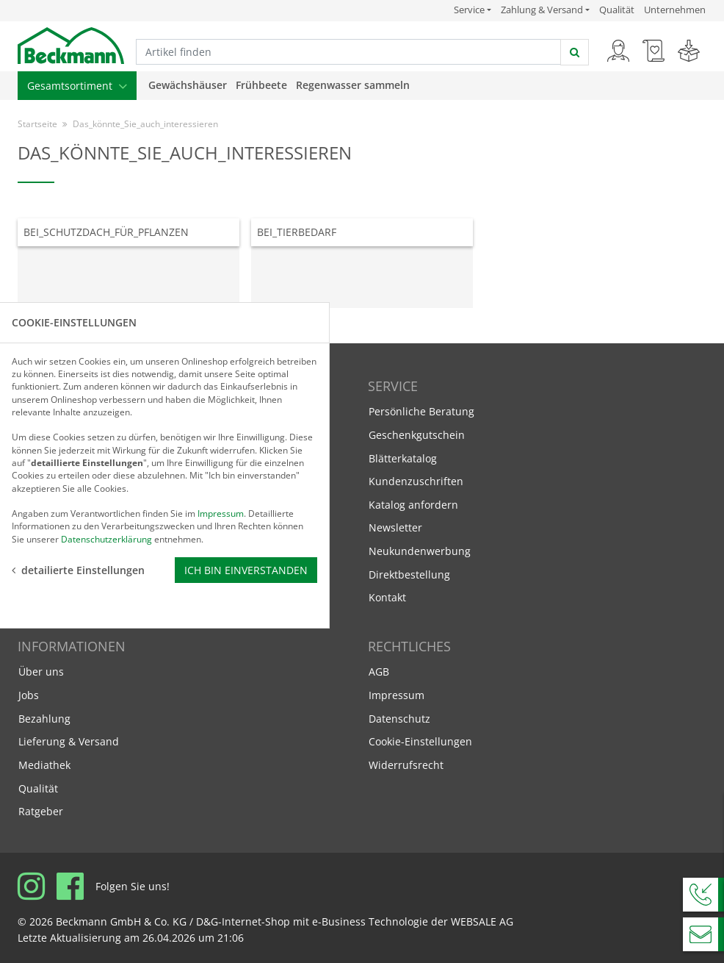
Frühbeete (261, 85)
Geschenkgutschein (417, 435)
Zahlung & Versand (542, 10)
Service (472, 9)
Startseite (37, 123)
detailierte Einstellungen (78, 570)
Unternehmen (674, 9)
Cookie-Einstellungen (420, 741)
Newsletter (395, 527)
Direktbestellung (409, 574)
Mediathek (44, 765)
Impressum (396, 695)
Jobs (28, 695)
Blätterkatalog (403, 458)
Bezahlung (44, 719)
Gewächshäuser (187, 85)
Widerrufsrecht (406, 765)
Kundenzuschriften (416, 481)
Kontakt (387, 597)
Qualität (616, 9)
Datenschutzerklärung (106, 538)
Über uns (41, 672)
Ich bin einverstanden (246, 570)
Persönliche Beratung (421, 411)
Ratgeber (40, 811)
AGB (379, 672)
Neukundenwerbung (420, 551)
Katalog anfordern (413, 504)
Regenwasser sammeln (353, 85)
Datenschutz (399, 719)
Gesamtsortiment (77, 86)
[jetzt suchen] (574, 52)
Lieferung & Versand (68, 741)
